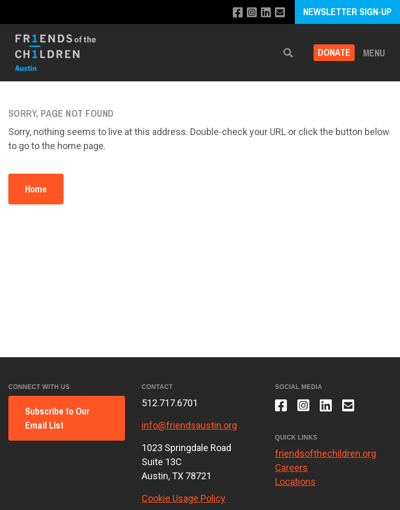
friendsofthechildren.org (325, 453)
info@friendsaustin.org (189, 425)
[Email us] (280, 12)
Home (36, 189)
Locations (295, 481)
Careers (291, 467)
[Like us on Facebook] (238, 12)
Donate (334, 52)
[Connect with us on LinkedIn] (266, 12)
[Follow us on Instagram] (252, 12)
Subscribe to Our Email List (57, 418)
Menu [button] (374, 52)
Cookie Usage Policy (184, 498)
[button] (288, 53)
